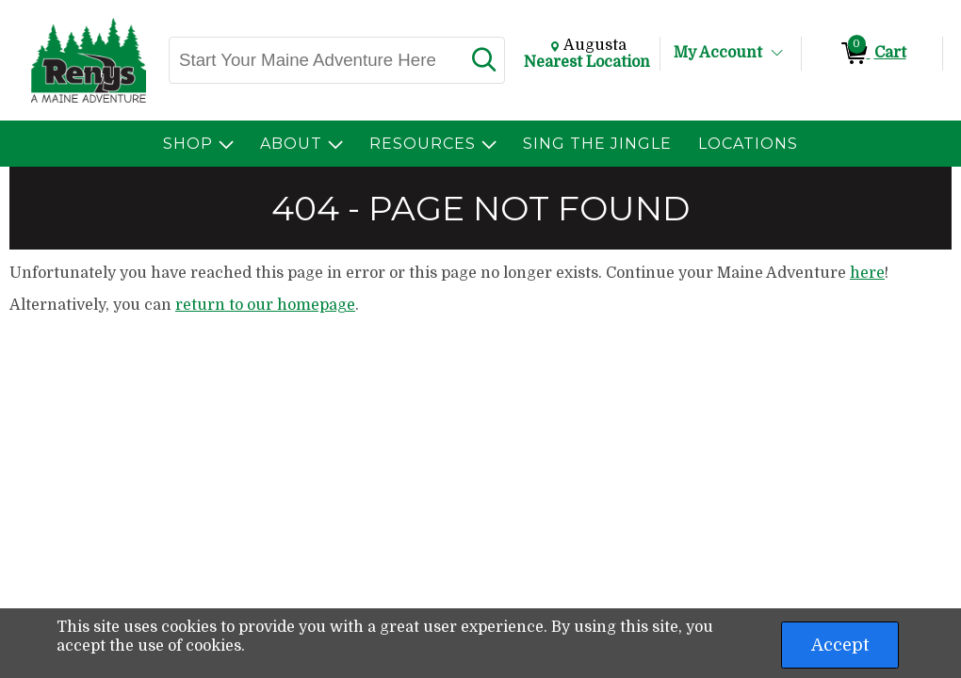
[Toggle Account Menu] (777, 53)
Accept (840, 645)
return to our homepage (265, 305)
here (867, 273)
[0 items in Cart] (872, 54)
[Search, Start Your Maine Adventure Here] (316, 60)
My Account (718, 52)
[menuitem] (198, 144)
